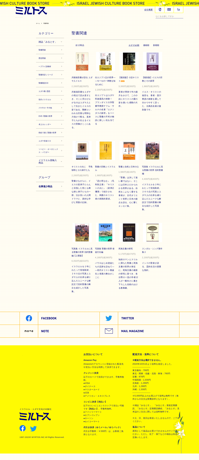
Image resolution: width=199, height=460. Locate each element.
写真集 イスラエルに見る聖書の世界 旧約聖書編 (152, 176)
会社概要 (148, 10)
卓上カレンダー (47, 139)
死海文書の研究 (126, 255)
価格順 (146, 51)
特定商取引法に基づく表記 (36, 361)
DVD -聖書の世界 (48, 130)
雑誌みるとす (23, 20)
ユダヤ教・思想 (109, 20)
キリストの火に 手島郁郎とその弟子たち (81, 176)
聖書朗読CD (94, 20)
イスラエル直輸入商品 (48, 188)
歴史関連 (47, 20)
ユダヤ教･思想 (46, 102)
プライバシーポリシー (33, 369)
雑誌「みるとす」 (48, 47)
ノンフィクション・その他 (28, 23)
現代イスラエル (126, 20)
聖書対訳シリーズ (78, 20)
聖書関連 (36, 20)
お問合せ (26, 378)
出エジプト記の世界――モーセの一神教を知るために (104, 87)
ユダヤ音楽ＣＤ (47, 161)
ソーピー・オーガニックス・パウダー (48, 175)
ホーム (38, 29)
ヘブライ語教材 (60, 20)
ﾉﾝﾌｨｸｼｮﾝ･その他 (48, 120)
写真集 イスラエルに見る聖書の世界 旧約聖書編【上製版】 (81, 258)
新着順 (156, 51)
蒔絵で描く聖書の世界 (48, 150)
